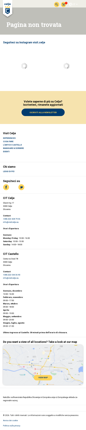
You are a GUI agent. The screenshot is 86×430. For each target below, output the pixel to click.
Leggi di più (8, 171)
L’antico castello (12, 145)
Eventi (6, 152)
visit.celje (39, 42)
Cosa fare (8, 141)
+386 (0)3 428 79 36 (11, 219)
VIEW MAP (43, 378)
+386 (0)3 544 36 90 (11, 275)
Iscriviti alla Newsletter (43, 112)
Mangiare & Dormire (13, 148)
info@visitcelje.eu (11, 222)
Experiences (9, 138)
